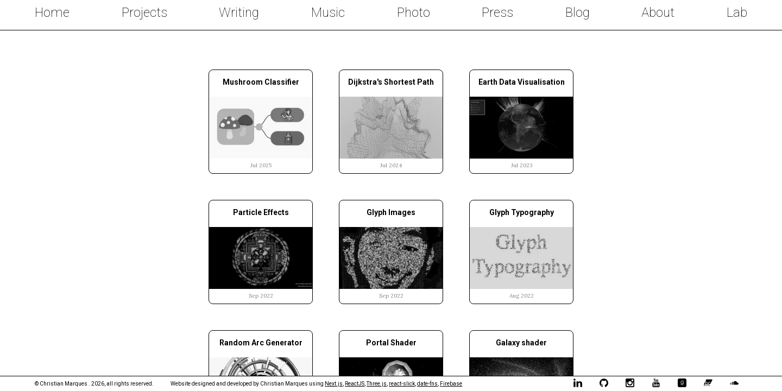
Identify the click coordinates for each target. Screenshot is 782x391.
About (657, 12)
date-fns (427, 384)
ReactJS (354, 384)
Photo (413, 12)
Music (328, 12)
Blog (577, 12)
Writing (239, 12)
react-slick (402, 384)
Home (52, 12)
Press (497, 12)
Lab (737, 12)
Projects (144, 12)
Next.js (334, 384)
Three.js (377, 384)
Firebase (451, 384)
